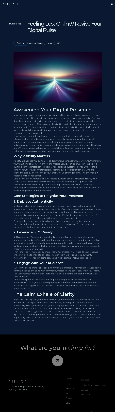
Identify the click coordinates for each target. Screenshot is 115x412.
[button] (111, 3)
